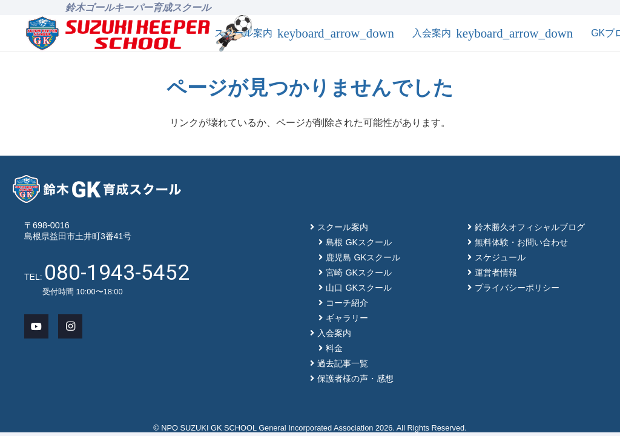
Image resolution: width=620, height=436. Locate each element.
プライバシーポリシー (517, 287)
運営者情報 (496, 272)
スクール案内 (342, 227)
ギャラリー (347, 318)
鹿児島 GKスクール (363, 257)
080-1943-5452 (117, 272)
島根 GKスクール (359, 242)
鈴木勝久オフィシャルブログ (530, 227)
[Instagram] (70, 326)
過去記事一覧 (342, 363)
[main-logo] (117, 33)
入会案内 (334, 333)
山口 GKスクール (359, 287)
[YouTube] (36, 326)
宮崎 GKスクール (359, 272)
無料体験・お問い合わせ (521, 242)
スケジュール (500, 257)
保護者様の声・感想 (355, 378)
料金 (334, 348)
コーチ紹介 (347, 303)
